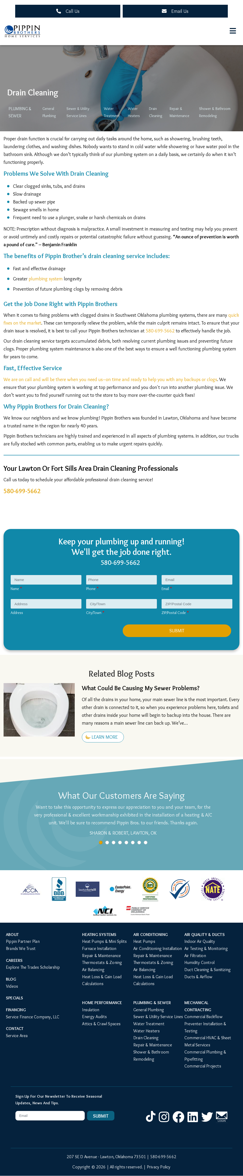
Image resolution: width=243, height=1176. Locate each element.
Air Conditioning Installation (157, 948)
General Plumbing (49, 112)
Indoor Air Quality (199, 941)
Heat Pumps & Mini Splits (104, 941)
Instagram (164, 1122)
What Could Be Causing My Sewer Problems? (140, 688)
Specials (14, 998)
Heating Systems (99, 934)
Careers (14, 960)
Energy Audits (94, 1016)
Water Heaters (134, 112)
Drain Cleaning (155, 112)
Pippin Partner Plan (23, 941)
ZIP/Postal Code (174, 612)
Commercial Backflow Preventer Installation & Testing (205, 1023)
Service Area (17, 1035)
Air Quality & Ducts (204, 934)
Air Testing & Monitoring (206, 948)
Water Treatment (111, 112)
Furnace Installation (99, 948)
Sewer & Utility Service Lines (78, 112)
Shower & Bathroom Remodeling (215, 112)
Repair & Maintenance (179, 112)
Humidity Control (199, 962)
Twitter (207, 1122)
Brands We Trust (21, 948)
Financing (16, 1009)
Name (15, 588)
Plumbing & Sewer (19, 112)
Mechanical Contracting (197, 1006)
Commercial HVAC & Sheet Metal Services (208, 1041)
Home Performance (102, 1002)
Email (165, 588)
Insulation (90, 1009)
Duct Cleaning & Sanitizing (207, 969)
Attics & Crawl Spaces (101, 1023)
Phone (91, 588)
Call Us (72, 11)
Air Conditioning (150, 934)
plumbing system (46, 279)
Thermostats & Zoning (102, 962)
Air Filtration (195, 955)
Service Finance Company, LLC (33, 1017)
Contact (14, 1028)
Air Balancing (93, 969)
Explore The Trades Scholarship (33, 967)
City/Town (93, 612)
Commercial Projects (202, 1066)
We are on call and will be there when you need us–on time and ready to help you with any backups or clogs (110, 379)
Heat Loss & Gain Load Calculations (102, 980)
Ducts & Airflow (198, 976)
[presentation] (48, 633)
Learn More (105, 737)
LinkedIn (193, 1122)
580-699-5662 (160, 331)
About (12, 934)
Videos (12, 986)
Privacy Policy (159, 1167)
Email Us (179, 11)
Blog (11, 979)
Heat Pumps (144, 941)
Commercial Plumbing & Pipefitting (205, 1055)
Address (17, 612)
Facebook (178, 1122)
